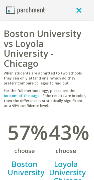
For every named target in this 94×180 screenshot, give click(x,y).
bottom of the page (21, 95)
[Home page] (26, 10)
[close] (79, 10)
